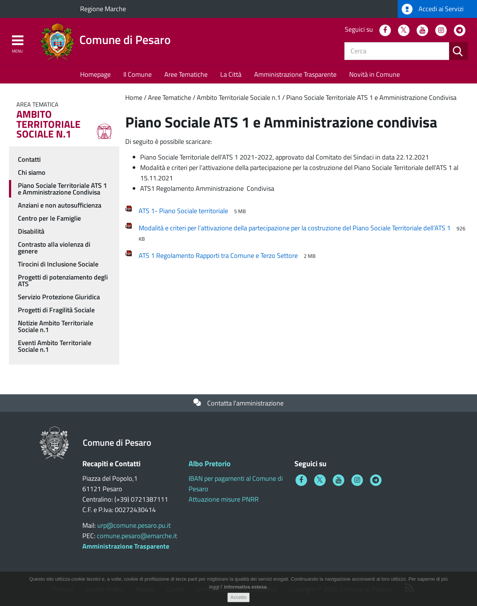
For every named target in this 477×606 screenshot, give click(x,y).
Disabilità (31, 231)
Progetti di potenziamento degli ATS (63, 280)
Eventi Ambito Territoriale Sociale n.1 (54, 346)
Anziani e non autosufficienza (59, 205)
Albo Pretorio (210, 463)
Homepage (95, 74)
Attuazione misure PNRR (224, 499)
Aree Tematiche (186, 74)
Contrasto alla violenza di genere (54, 247)
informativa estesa (245, 589)
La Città (230, 74)
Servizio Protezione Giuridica (59, 297)
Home (133, 97)
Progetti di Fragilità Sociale (56, 310)
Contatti (29, 159)
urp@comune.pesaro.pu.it (134, 525)
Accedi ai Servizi (433, 9)
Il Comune (137, 74)
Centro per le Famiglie (49, 218)
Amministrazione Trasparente (295, 74)
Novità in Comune (374, 74)
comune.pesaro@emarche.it (137, 536)
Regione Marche (103, 9)
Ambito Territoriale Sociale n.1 (239, 97)
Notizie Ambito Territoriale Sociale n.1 (55, 326)
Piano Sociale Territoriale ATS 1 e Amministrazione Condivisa (371, 97)
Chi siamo (31, 172)
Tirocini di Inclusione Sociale (58, 264)
